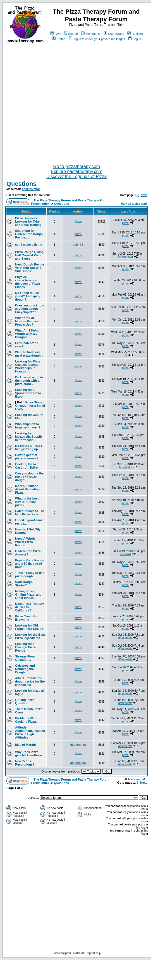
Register (135, 33)
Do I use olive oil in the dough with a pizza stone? (29, 381)
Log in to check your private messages (97, 39)
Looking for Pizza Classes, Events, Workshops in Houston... (27, 366)
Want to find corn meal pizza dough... (29, 353)
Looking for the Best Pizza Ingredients (30, 636)
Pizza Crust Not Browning (26, 618)
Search (71, 33)
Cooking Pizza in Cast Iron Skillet (27, 465)
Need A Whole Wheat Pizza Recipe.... (25, 542)
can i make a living (28, 244)
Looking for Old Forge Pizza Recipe (29, 627)
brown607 (125, 467)
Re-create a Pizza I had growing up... (28, 447)
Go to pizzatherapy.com (76, 166)
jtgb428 (78, 244)
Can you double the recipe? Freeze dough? (29, 477)
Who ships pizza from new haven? (27, 425)
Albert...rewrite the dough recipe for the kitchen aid (30, 681)
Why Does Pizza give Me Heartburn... (29, 753)
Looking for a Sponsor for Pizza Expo (28, 393)
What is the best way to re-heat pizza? (27, 502)
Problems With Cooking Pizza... (27, 720)
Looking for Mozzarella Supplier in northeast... (29, 437)
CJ (125, 355)
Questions (21, 183)
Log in (134, 39)
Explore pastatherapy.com (76, 171)
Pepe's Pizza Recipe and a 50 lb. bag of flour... (29, 564)
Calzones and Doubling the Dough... (25, 669)
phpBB (68, 953)
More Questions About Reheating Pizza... (27, 489)
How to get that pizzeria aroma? (26, 456)
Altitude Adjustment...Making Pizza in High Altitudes (30, 732)
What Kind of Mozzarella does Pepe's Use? (27, 321)
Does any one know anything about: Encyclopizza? (29, 309)
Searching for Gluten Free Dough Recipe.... (29, 234)
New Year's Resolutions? (25, 762)
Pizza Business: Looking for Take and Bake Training (28, 221)
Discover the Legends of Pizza (76, 176)
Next (144, 195)
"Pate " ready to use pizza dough (29, 574)
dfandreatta (125, 637)
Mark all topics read (134, 203)
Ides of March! (25, 744)
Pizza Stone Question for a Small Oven (30, 406)
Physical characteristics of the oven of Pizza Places (27, 282)
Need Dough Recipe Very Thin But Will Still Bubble (29, 268)
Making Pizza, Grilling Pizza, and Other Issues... (28, 594)
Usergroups (114, 33)
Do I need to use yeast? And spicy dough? (27, 296)
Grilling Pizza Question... (24, 701)
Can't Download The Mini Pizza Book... (29, 512)
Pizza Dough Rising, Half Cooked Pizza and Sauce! (29, 255)
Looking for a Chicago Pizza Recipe (25, 647)
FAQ (55, 33)
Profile (58, 39)
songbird (125, 554)
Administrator (31, 189)
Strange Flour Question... (25, 658)
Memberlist (90, 33)
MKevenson (125, 256)
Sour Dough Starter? (24, 583)
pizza (78, 221)
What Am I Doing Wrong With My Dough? (27, 334)
